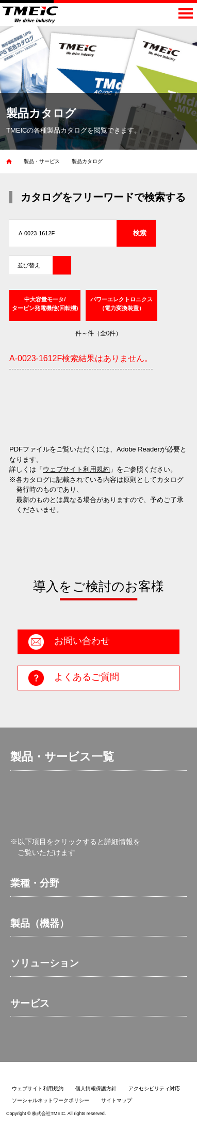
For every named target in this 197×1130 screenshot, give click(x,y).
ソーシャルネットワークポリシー (50, 1100)
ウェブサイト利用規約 (76, 469)
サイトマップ (116, 1100)
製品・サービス (42, 161)
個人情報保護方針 (96, 1088)
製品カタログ (87, 161)
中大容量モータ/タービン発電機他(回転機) (45, 303)
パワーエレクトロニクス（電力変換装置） (121, 303)
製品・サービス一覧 (62, 756)
